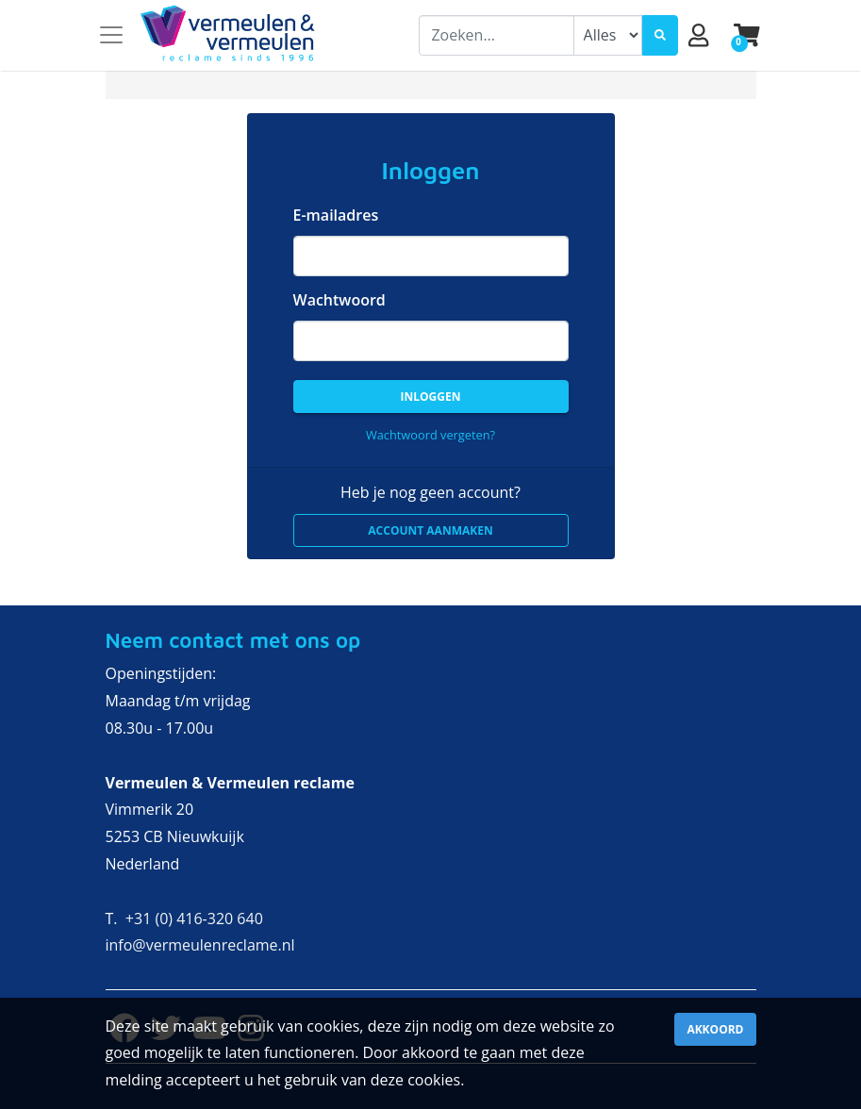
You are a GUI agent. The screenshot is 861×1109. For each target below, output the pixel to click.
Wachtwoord (339, 300)
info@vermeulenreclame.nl (200, 945)
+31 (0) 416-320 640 (194, 918)
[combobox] (496, 35)
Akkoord (715, 1029)
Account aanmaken (430, 530)
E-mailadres (336, 215)
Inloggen (431, 397)
